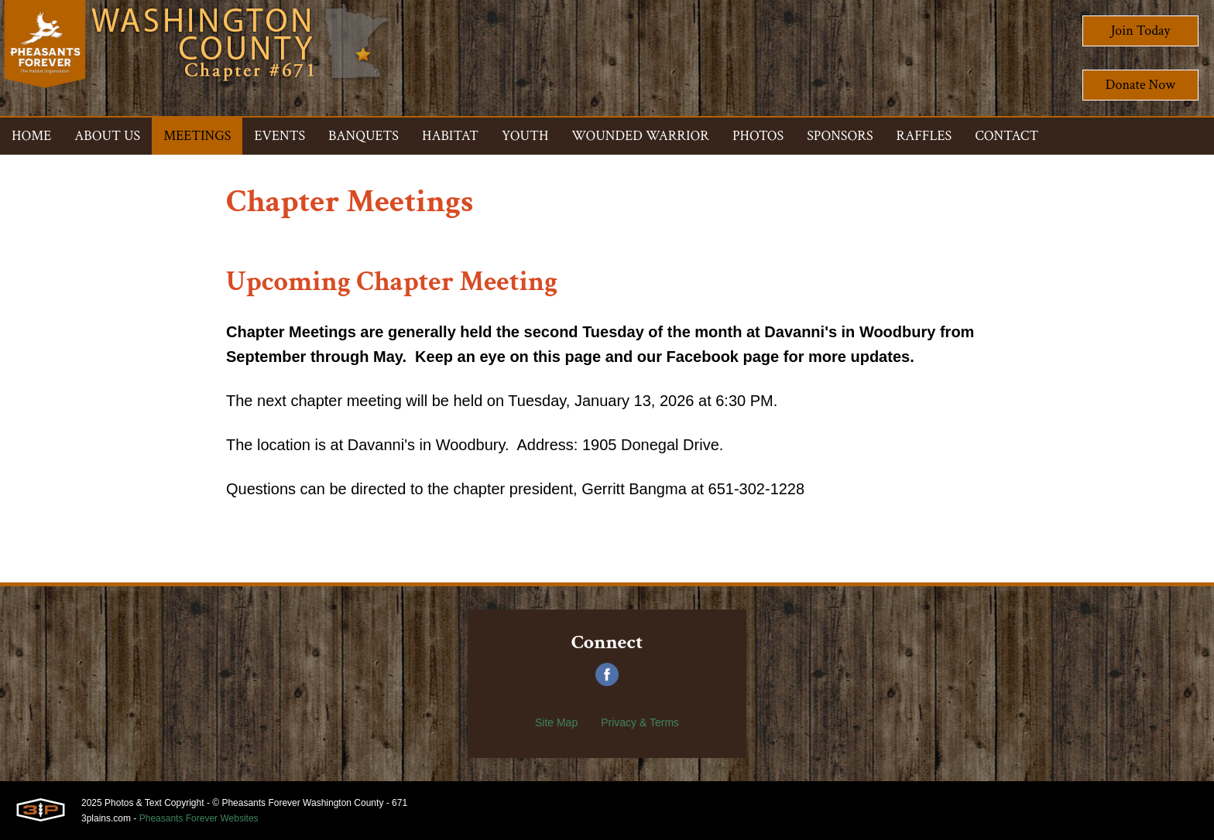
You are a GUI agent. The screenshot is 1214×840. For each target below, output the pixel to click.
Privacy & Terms (640, 722)
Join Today (1141, 30)
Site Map (556, 722)
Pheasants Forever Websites (199, 818)
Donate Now (1140, 85)
